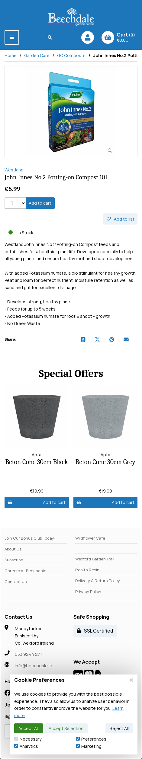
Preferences (91, 739)
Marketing (89, 746)
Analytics (26, 746)
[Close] (131, 680)
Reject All (119, 728)
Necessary (27, 739)
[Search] (50, 37)
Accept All (28, 728)
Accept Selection (66, 728)
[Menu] (12, 37)
